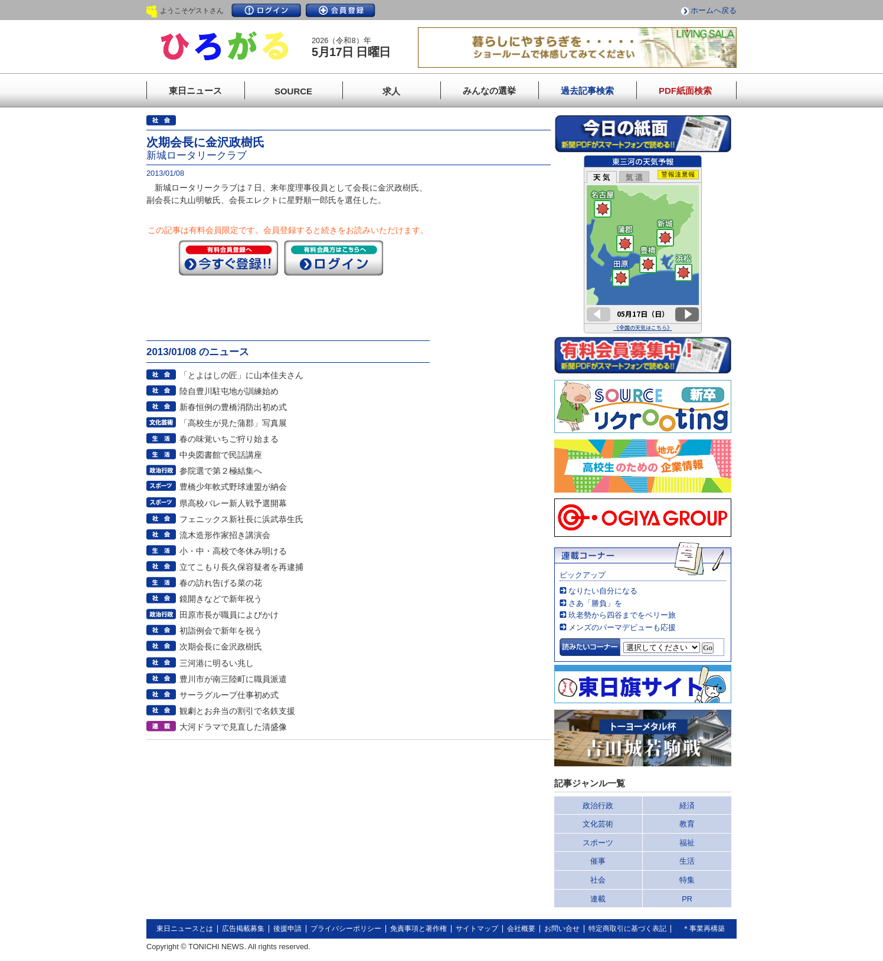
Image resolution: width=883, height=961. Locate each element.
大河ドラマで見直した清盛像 (233, 727)
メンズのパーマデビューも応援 (622, 627)
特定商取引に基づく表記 (627, 928)
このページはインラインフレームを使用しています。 (643, 244)
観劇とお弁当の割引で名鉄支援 (237, 711)
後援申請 (287, 928)
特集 (687, 879)
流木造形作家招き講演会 (224, 535)
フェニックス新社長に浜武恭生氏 (241, 519)
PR (687, 898)
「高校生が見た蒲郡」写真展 (233, 423)
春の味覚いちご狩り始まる (229, 439)
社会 (598, 879)
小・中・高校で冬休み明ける (233, 551)
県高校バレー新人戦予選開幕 (233, 503)
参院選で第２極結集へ (220, 470)
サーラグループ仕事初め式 (229, 695)
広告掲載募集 (243, 928)
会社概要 (521, 928)
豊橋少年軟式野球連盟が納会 (233, 486)
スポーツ (598, 842)
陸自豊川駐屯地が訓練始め (229, 391)
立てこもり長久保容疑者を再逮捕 (241, 567)
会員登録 (340, 10)
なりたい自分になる (602, 590)
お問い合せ (562, 928)
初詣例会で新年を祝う (220, 630)
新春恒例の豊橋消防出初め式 (233, 407)
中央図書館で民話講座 (220, 455)
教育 (687, 823)
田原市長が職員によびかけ (229, 614)
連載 (598, 898)
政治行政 (598, 805)
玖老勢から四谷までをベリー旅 (622, 615)
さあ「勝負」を (595, 603)
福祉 (687, 842)
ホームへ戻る (714, 10)
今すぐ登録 (228, 257)
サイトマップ (477, 928)
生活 (687, 861)
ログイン (266, 10)
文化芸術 (598, 823)
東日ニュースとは (184, 928)
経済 (687, 805)
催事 (598, 861)
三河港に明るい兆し (216, 663)
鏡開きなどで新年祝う (220, 599)
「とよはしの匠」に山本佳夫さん (241, 375)
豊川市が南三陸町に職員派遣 (233, 679)
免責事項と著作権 (418, 928)
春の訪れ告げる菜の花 (220, 583)
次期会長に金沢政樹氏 (220, 646)
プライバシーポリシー (345, 928)
